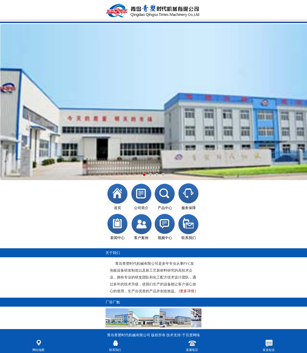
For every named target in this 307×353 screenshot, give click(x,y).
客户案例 (141, 238)
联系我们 (188, 238)
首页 (117, 208)
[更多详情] (187, 291)
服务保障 (188, 208)
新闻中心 (117, 238)
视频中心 (165, 238)
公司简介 (141, 208)
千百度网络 (191, 335)
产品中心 (165, 208)
